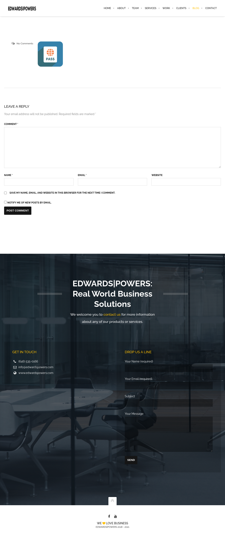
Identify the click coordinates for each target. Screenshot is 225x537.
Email (82, 175)
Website (156, 175)
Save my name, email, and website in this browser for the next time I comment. (62, 192)
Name (8, 175)
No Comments (25, 43)
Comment (11, 124)
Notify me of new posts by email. (29, 202)
